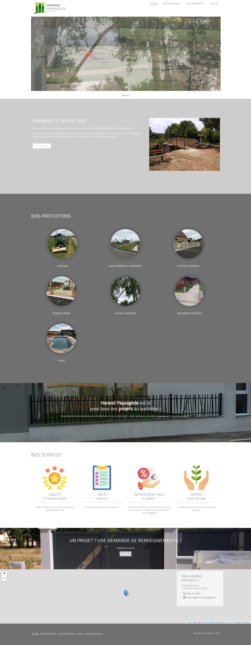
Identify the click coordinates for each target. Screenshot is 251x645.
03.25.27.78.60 (193, 593)
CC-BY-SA (230, 622)
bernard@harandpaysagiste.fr (201, 597)
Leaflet (189, 622)
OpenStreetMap (209, 622)
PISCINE (61, 360)
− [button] (4, 578)
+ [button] (4, 573)
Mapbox (247, 622)
